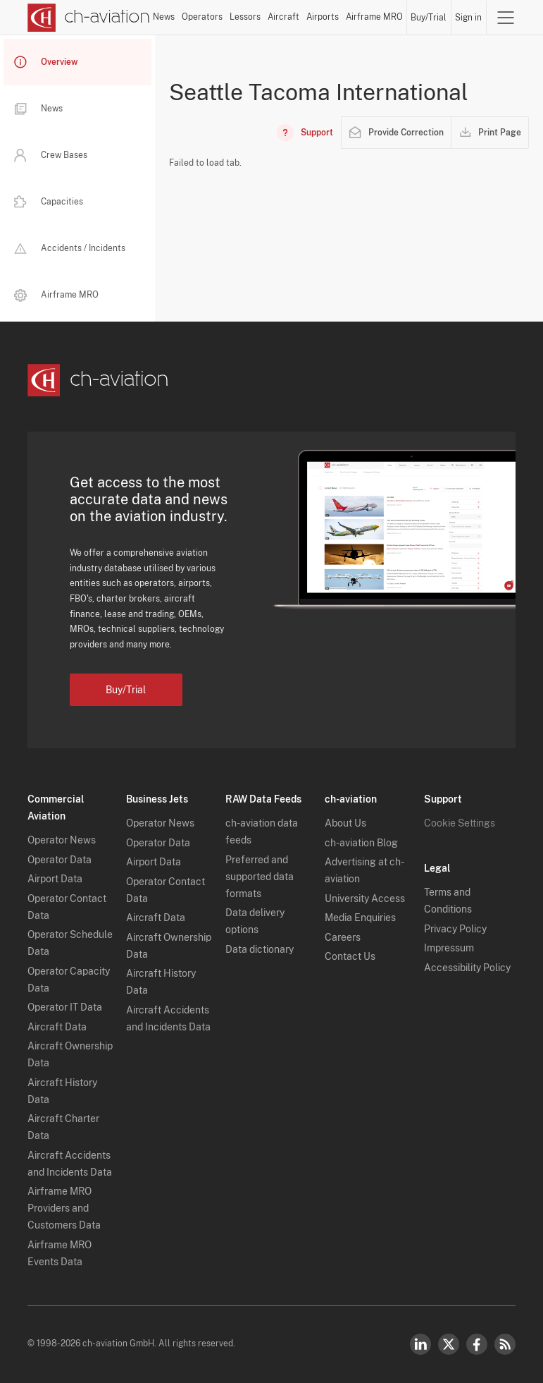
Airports (322, 17)
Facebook (476, 1344)
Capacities (48, 201)
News (164, 17)
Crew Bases (50, 155)
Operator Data (59, 859)
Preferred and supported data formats (259, 876)
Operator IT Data (64, 1007)
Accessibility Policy (467, 967)
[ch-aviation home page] (88, 18)
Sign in (468, 18)
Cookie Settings (459, 823)
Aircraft (283, 17)
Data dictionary (259, 949)
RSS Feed (505, 1344)
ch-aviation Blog (361, 842)
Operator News (61, 840)
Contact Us (350, 956)
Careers (343, 937)
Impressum (449, 948)
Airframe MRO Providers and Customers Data (64, 1208)
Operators (202, 17)
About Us (345, 823)
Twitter (448, 1344)
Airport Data (54, 878)
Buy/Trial (429, 18)
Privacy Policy (455, 928)
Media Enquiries (360, 917)
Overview (45, 62)
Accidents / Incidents (69, 248)
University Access (365, 898)
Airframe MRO (374, 17)
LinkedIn (420, 1344)
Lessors (245, 17)
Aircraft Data (57, 1026)
